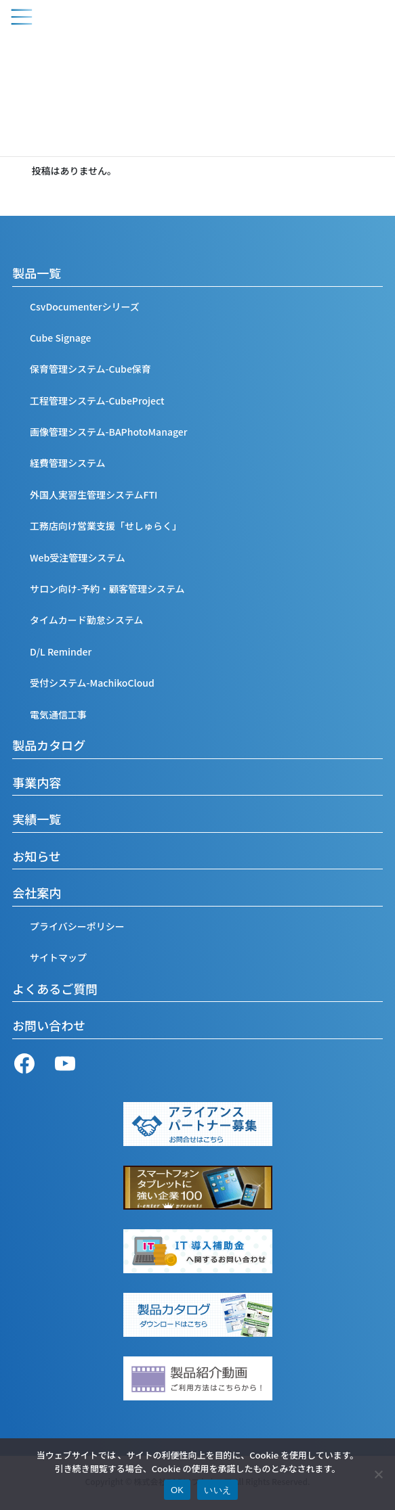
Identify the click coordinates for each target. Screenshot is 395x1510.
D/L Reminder (60, 651)
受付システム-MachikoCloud (92, 682)
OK (177, 1490)
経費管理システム (68, 463)
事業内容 (36, 782)
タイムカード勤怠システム (86, 619)
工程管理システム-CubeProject (97, 400)
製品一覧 (36, 272)
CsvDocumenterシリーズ (85, 306)
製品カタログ (48, 745)
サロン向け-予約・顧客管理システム (107, 588)
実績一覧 (36, 818)
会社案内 (36, 892)
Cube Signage (60, 337)
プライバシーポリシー (77, 926)
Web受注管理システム (77, 557)
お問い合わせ (48, 1025)
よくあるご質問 (55, 988)
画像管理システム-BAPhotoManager (108, 431)
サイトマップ (58, 957)
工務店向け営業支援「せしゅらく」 (106, 525)
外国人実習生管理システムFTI (93, 494)
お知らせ (36, 856)
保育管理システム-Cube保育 (90, 368)
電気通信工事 (58, 714)
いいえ (217, 1490)
